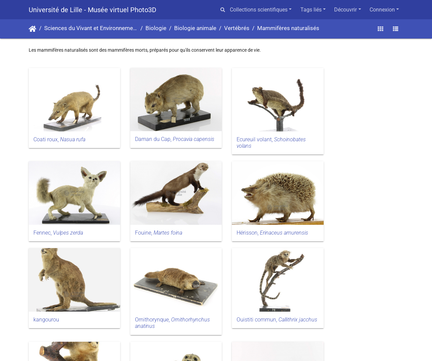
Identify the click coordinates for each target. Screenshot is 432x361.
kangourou (238, 225)
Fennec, (347, 135)
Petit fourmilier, (158, 318)
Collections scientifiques (259, 9)
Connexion (382, 9)
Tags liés (311, 9)
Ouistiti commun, (63, 318)
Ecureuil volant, (260, 138)
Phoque (235, 315)
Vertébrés (236, 28)
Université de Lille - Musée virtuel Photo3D (92, 10)
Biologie (155, 28)
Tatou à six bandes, (355, 317)
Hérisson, (165, 225)
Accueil (32, 29)
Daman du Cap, (158, 138)
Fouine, (57, 225)
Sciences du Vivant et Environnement (91, 28)
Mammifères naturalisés (288, 28)
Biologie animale (195, 28)
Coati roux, (59, 135)
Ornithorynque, (359, 228)
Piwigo (230, 347)
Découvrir (345, 9)
